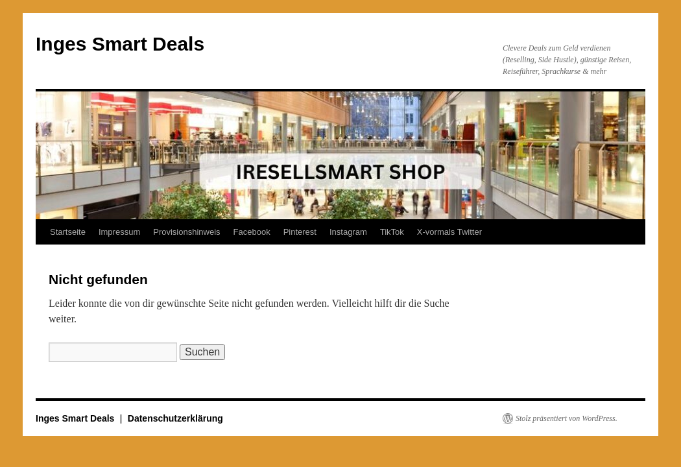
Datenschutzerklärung (175, 418)
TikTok (392, 232)
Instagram (348, 232)
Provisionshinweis (186, 232)
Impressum (119, 232)
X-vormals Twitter (449, 232)
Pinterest (300, 232)
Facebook (251, 232)
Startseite (68, 232)
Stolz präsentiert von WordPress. (566, 418)
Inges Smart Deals (120, 43)
